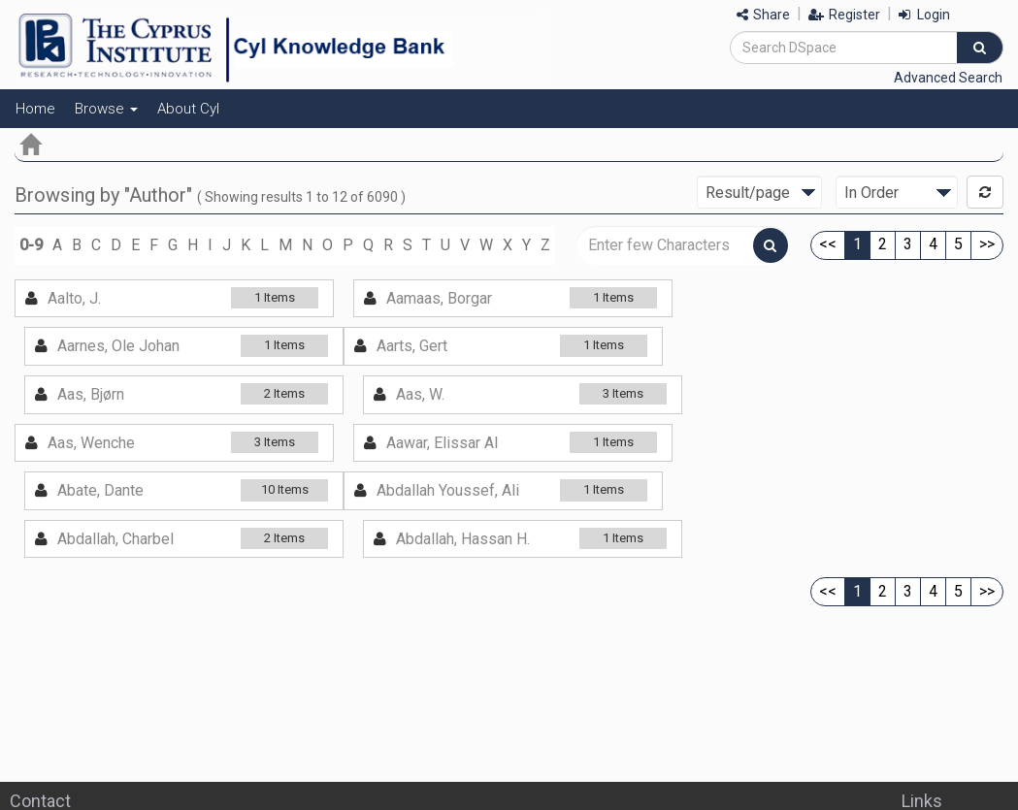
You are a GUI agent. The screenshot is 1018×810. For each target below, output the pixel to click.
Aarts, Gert (412, 346)
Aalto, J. (74, 298)
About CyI (188, 108)
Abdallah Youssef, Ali (448, 490)
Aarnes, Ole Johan (118, 346)
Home (35, 108)
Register (844, 14)
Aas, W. (420, 394)
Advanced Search (948, 77)
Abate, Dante (100, 490)
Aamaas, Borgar (439, 298)
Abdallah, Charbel (115, 539)
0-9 (31, 245)
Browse (106, 108)
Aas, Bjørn (90, 394)
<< (828, 244)
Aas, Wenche (91, 443)
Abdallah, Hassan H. (463, 539)
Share (763, 14)
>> (987, 244)
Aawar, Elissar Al (442, 443)
